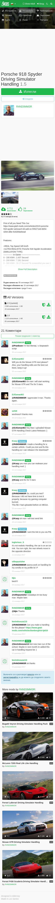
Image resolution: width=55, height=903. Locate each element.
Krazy (14, 441)
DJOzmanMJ (18, 359)
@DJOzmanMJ (19, 381)
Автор (28, 342)
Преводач (22, 441)
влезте (30, 674)
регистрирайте (10, 677)
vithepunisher (18, 561)
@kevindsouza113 (20, 644)
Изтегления (11, 211)
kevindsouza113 (19, 621)
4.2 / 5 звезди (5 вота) (9, 216)
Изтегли (27, 91)
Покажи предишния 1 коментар (27, 336)
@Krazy (15, 463)
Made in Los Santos (10, 899)
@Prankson (17, 346)
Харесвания (27, 211)
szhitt (14, 411)
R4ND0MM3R (24, 106)
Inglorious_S (18, 542)
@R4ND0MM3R (19, 398)
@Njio (15, 611)
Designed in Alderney (10, 896)
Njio (14, 578)
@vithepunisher (19, 595)
